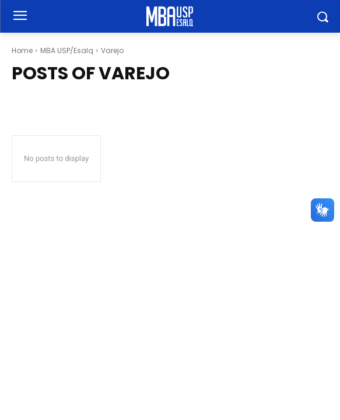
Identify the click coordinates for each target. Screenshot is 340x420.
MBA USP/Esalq (66, 50)
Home (22, 50)
